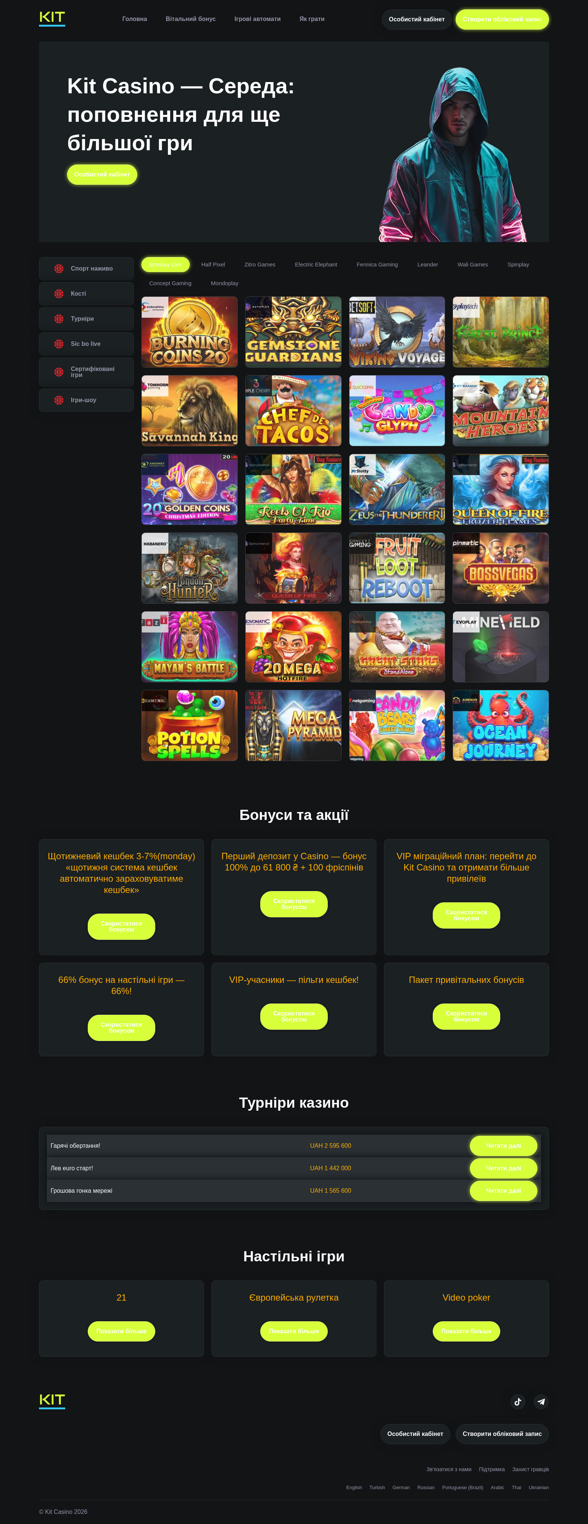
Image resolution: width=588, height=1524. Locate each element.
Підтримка (492, 1469)
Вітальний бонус (191, 19)
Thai (516, 1487)
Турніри (82, 319)
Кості (78, 293)
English (354, 1487)
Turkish (377, 1487)
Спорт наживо (92, 268)
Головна (134, 19)
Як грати (312, 19)
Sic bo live (85, 344)
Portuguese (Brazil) (462, 1487)
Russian (426, 1487)
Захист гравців (530, 1469)
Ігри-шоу (83, 400)
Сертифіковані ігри (92, 372)
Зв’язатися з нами (448, 1469)
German (401, 1487)
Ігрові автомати (257, 19)
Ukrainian (539, 1487)
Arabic (497, 1487)
